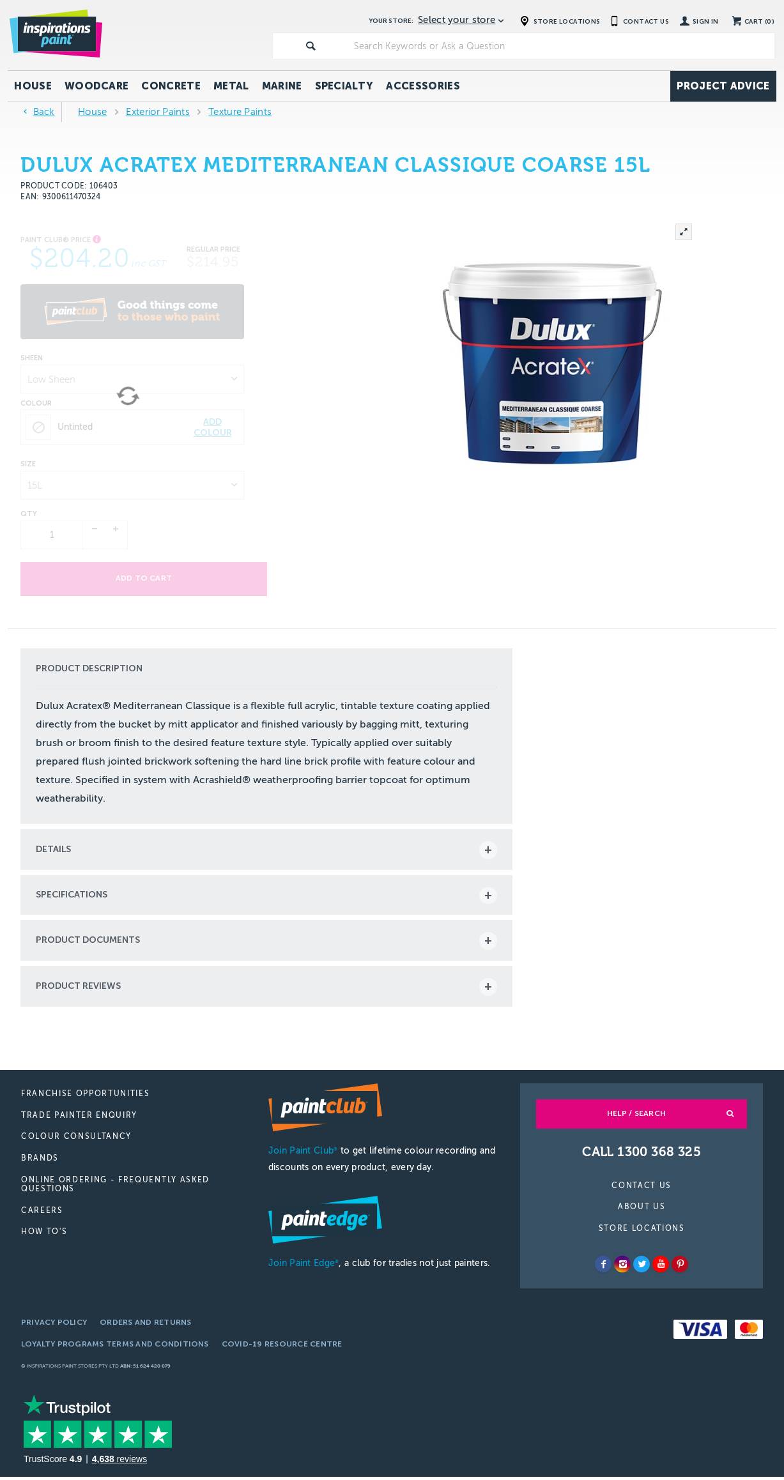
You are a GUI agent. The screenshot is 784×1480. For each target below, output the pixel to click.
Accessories (423, 86)
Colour (36, 404)
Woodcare (97, 86)
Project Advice (723, 86)
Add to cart (132, 578)
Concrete (171, 86)
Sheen (31, 358)
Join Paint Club (302, 1154)
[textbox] (561, 46)
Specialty (344, 86)
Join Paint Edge (303, 1266)
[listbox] (132, 379)
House (33, 86)
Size (28, 464)
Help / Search (636, 1116)
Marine (282, 86)
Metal (231, 86)
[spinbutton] (52, 535)
